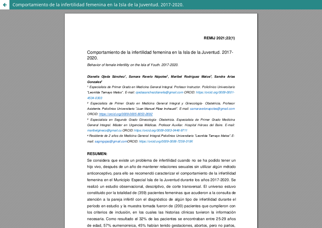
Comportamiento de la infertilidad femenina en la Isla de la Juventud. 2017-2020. (98, 5)
